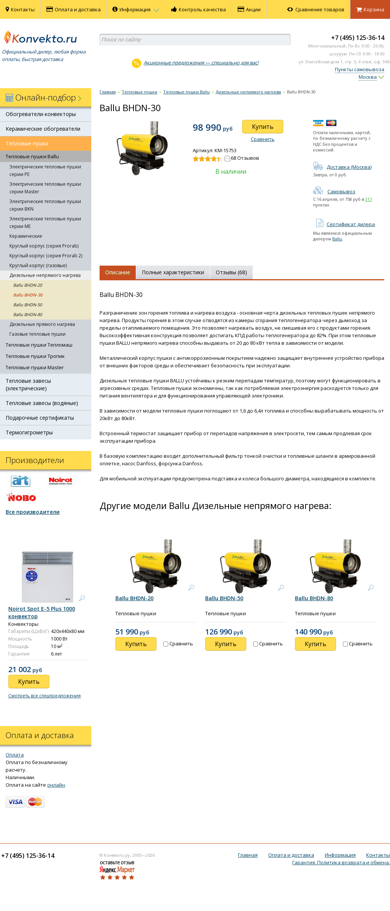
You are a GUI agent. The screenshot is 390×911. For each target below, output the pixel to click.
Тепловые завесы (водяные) (42, 403)
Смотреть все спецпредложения (44, 695)
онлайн (56, 784)
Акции (249, 9)
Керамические (25, 236)
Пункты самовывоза (359, 69)
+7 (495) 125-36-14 (357, 38)
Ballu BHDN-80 (27, 314)
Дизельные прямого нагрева (42, 324)
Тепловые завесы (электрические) (28, 384)
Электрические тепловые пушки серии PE (45, 170)
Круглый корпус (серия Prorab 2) (45, 255)
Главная (108, 92)
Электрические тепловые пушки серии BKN (45, 205)
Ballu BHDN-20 (27, 285)
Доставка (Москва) (342, 167)
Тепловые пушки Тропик (35, 356)
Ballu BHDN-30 (27, 295)
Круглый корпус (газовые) (38, 265)
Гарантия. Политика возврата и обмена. (341, 862)
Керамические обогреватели (43, 128)
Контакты (20, 9)
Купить (262, 126)
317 (368, 199)
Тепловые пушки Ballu (32, 156)
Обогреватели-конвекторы (41, 114)
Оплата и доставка (73, 9)
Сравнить (263, 139)
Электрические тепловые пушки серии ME (45, 222)
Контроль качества (198, 9)
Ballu (337, 239)
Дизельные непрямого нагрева (45, 275)
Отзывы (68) (231, 272)
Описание (117, 272)
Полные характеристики (173, 272)
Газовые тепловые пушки (37, 334)
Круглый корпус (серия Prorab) (43, 246)
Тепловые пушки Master (35, 367)
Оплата (15, 754)
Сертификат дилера (344, 224)
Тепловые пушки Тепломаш (39, 344)
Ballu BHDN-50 (27, 304)
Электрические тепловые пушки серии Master (45, 188)
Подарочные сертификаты (40, 417)
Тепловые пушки (27, 143)
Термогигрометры (29, 432)
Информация (136, 9)
